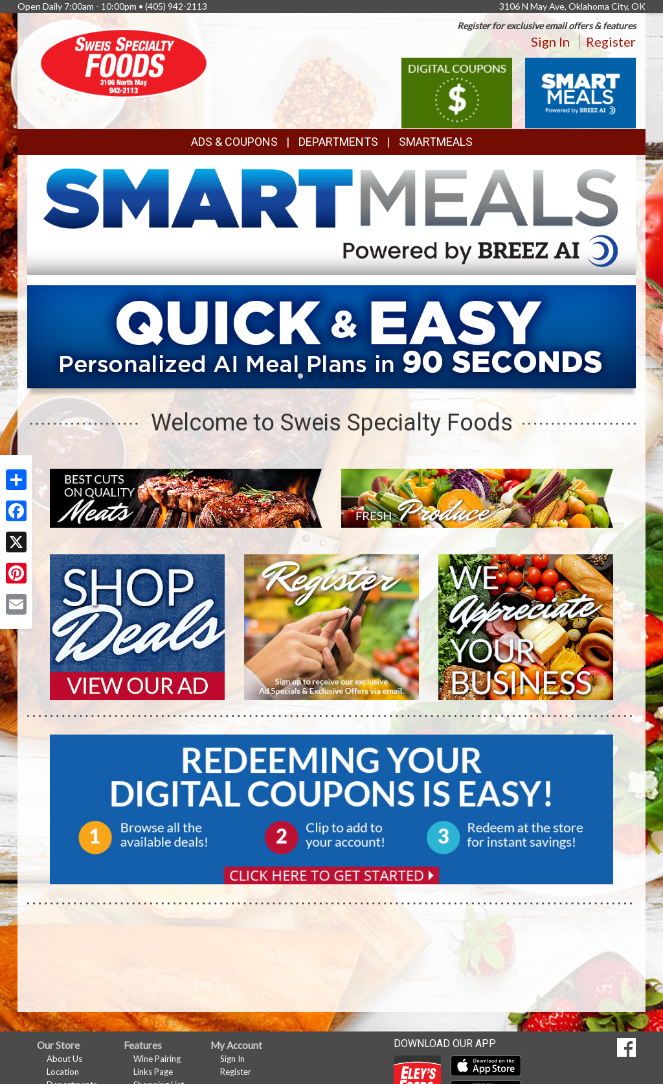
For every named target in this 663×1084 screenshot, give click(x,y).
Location (63, 1071)
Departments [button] (338, 141)
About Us (64, 1059)
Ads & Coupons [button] (234, 141)
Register (611, 41)
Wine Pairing (157, 1059)
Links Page (153, 1071)
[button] (300, 376)
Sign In (550, 41)
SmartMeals (436, 141)
